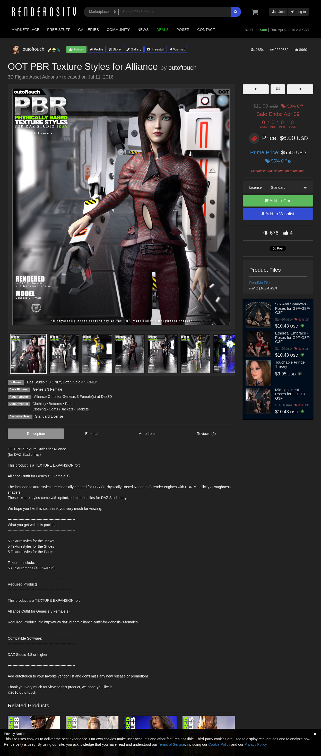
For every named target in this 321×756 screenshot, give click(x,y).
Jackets (82, 409)
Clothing (39, 404)
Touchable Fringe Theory (290, 364)
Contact (206, 30)
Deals (163, 30)
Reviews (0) (206, 434)
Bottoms (55, 404)
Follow (76, 49)
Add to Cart (278, 200)
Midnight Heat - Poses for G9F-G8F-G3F (292, 394)
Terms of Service (171, 744)
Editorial (91, 434)
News (143, 30)
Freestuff (155, 49)
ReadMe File (259, 283)
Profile (96, 49)
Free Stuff (58, 30)
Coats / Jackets (61, 409)
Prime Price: (265, 152)
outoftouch (182, 67)
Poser (182, 30)
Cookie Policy (219, 744)
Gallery (133, 49)
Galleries (88, 30)
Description (36, 434)
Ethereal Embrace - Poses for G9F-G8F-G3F (292, 337)
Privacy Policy (255, 744)
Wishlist (177, 49)
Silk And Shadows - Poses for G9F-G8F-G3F (292, 308)
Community (118, 30)
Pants (69, 404)
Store (115, 49)
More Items (147, 434)
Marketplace (25, 30)
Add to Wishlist (278, 213)
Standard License (49, 416)
